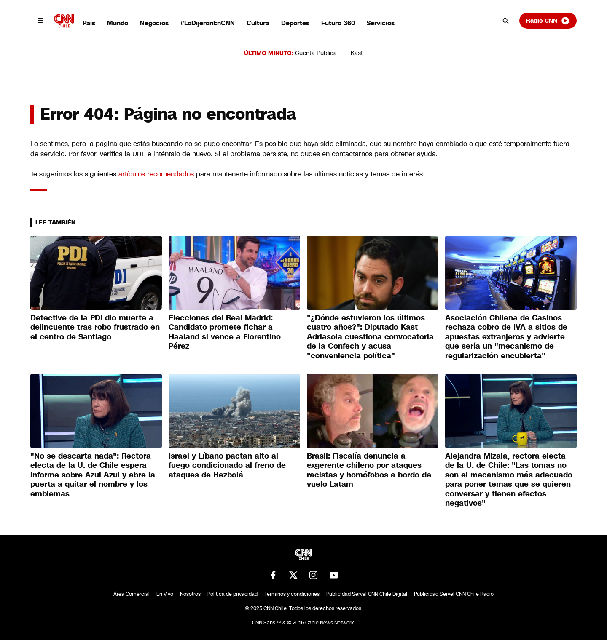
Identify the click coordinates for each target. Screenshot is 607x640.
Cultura (258, 23)
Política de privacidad (232, 594)
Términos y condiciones (292, 594)
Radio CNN (548, 20)
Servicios (381, 23)
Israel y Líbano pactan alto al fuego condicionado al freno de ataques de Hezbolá (227, 465)
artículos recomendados (156, 174)
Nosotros (190, 594)
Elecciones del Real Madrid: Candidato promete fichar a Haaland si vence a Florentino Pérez (225, 332)
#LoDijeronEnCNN (207, 23)
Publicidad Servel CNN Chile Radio (454, 594)
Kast (357, 53)
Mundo (117, 23)
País (89, 23)
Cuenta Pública (316, 53)
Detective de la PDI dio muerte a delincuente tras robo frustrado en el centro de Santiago (95, 327)
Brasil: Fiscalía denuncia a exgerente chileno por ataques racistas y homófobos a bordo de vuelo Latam (369, 470)
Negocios (154, 23)
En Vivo (164, 594)
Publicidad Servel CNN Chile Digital (366, 594)
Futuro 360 (338, 23)
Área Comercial (131, 594)
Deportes (295, 23)
